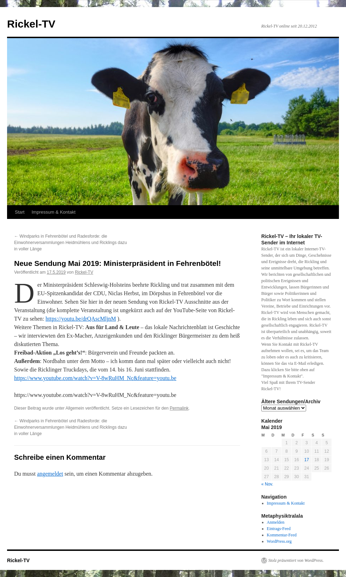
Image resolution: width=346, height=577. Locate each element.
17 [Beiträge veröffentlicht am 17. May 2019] (306, 459)
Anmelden (276, 522)
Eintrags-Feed (279, 528)
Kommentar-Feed (282, 535)
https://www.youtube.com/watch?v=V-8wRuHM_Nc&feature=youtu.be (95, 378)
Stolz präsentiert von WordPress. (296, 560)
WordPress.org (279, 541)
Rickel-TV (31, 24)
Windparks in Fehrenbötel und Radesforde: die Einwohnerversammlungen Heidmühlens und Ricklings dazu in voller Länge (70, 242)
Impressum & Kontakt (53, 212)
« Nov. (267, 484)
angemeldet (50, 474)
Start (19, 212)
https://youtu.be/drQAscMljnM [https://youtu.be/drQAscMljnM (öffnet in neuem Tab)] (81, 319)
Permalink (179, 408)
